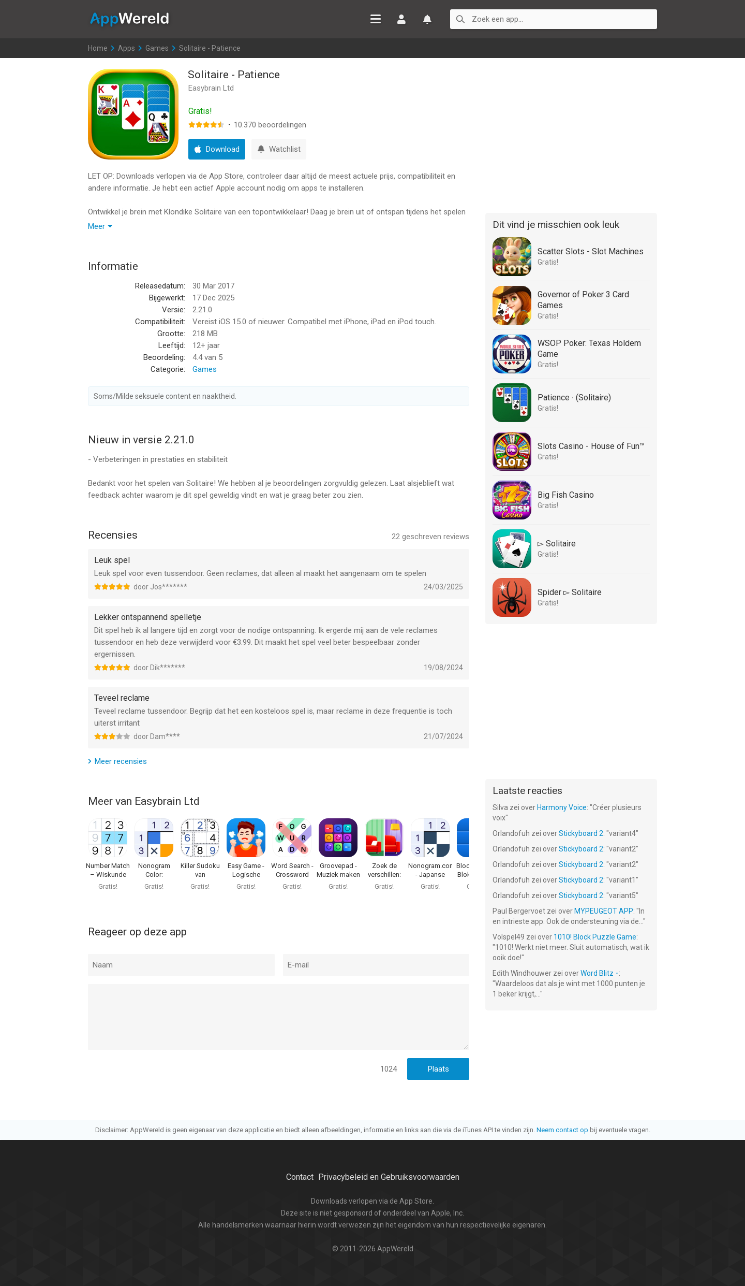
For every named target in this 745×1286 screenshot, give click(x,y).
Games (157, 48)
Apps (126, 48)
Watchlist (427, 19)
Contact (300, 1177)
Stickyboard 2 (581, 833)
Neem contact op (562, 1130)
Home (98, 48)
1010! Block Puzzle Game (595, 937)
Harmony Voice (562, 807)
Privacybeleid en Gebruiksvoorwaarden (388, 1177)
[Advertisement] (571, 133)
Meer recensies (121, 761)
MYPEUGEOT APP (603, 911)
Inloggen (401, 19)
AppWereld (129, 18)
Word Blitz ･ (599, 973)
